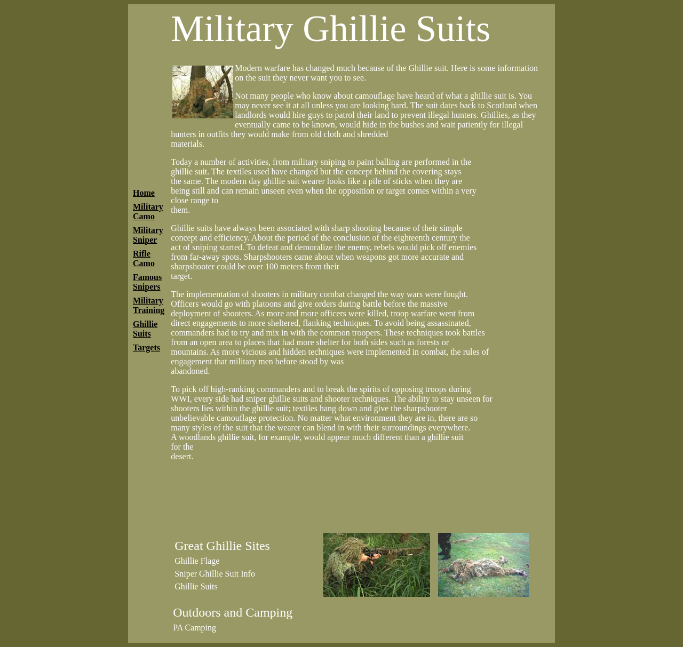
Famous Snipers (147, 282)
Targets (146, 347)
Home (144, 192)
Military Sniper (148, 235)
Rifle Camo (144, 258)
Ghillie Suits (145, 328)
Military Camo (148, 211)
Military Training (148, 305)
